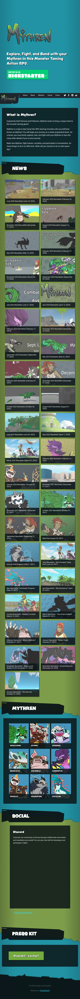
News (33, 95)
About (25, 95)
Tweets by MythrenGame (23, 913)
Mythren (41, 95)
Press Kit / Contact (26, 956)
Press (58, 95)
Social (50, 95)
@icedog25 (44, 990)
